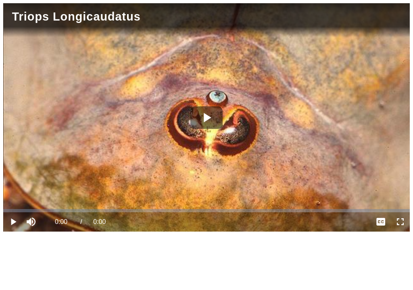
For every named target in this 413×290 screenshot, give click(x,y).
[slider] (206, 210)
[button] (32, 222)
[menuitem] (380, 222)
